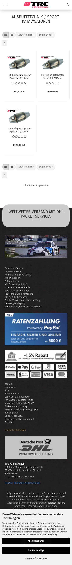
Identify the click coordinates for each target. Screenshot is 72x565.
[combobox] (26, 35)
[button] (5, 35)
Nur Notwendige (36, 550)
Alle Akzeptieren (36, 541)
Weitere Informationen (36, 558)
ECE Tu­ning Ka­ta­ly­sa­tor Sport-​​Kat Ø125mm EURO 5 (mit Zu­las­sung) (52, 76)
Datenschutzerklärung (47, 534)
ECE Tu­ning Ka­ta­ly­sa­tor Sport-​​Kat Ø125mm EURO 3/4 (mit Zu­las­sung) (19, 76)
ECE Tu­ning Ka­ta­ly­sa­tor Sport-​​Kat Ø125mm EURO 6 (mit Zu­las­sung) (19, 130)
